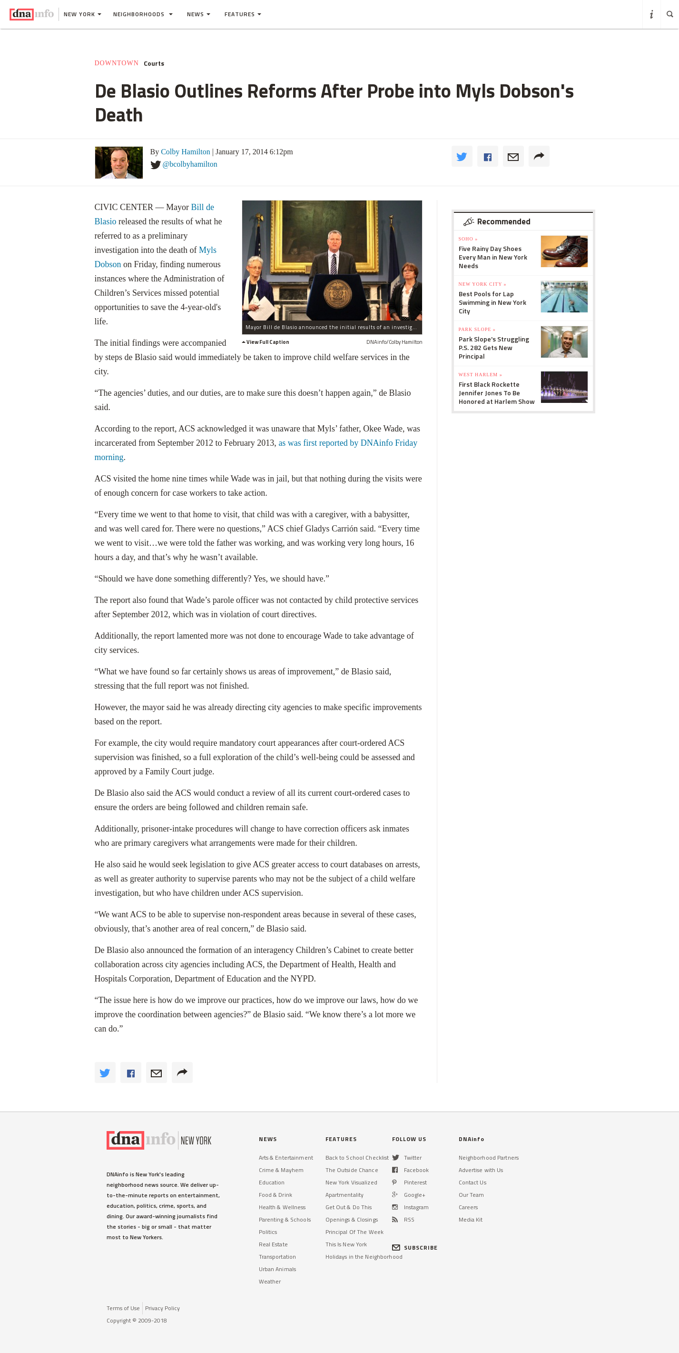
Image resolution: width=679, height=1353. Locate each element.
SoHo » (468, 238)
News (198, 14)
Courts (154, 63)
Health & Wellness (282, 1207)
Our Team (471, 1194)
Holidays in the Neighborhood (364, 1256)
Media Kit (471, 1219)
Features (243, 14)
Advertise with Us (481, 1169)
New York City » (483, 284)
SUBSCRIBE (415, 1247)
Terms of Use (123, 1308)
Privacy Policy (162, 1308)
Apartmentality (344, 1194)
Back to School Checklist (357, 1157)
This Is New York (346, 1244)
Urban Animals (277, 1268)
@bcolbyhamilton (190, 164)
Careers (468, 1207)
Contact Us (472, 1182)
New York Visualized (351, 1182)
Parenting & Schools (285, 1219)
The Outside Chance (351, 1169)
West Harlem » (480, 374)
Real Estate (273, 1244)
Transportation (277, 1256)
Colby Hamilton (185, 152)
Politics (268, 1231)
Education (272, 1182)
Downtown (117, 63)
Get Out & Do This (348, 1207)
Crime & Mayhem (281, 1169)
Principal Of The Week (354, 1231)
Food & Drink (275, 1194)
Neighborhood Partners (489, 1157)
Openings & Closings (351, 1219)
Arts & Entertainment (286, 1157)
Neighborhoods (143, 14)
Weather (270, 1281)
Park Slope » (477, 329)
